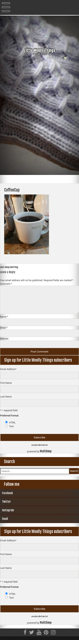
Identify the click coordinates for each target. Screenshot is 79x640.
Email (4, 327)
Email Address (8, 369)
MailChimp (45, 451)
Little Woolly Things (39, 50)
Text (11, 426)
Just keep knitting (9, 267)
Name (4, 316)
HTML (12, 422)
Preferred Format (9, 415)
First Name (6, 383)
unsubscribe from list (39, 445)
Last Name (6, 396)
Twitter (6, 501)
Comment (6, 284)
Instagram (8, 510)
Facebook (7, 493)
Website (4, 338)
